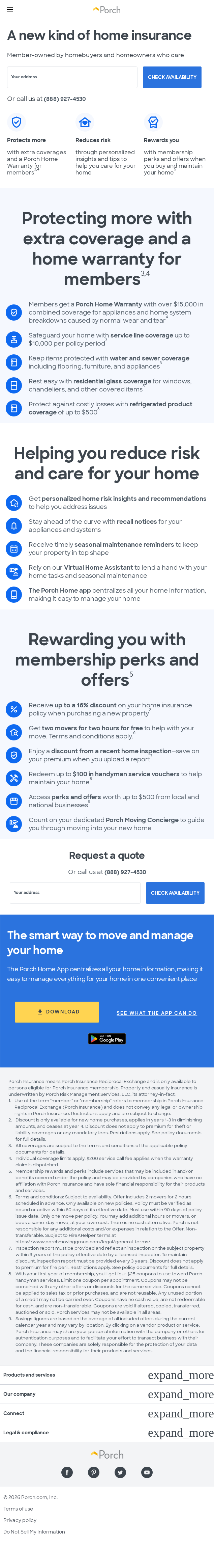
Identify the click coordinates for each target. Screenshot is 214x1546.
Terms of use (18, 1509)
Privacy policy (19, 1520)
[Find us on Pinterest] (93, 1472)
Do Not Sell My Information (34, 1532)
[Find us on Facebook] (67, 1472)
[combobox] (72, 77)
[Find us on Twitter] (120, 1472)
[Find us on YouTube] (147, 1472)
